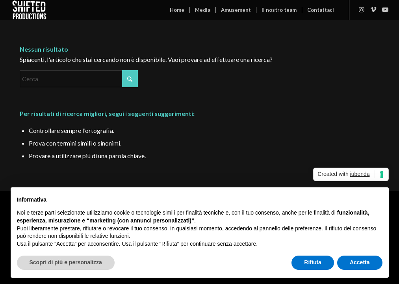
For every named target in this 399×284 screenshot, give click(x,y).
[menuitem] (177, 10)
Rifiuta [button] (312, 262)
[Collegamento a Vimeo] (373, 9)
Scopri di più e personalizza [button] (66, 262)
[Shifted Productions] (29, 10)
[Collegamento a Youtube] (385, 9)
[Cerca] (79, 78)
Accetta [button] (360, 262)
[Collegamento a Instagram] (361, 9)
